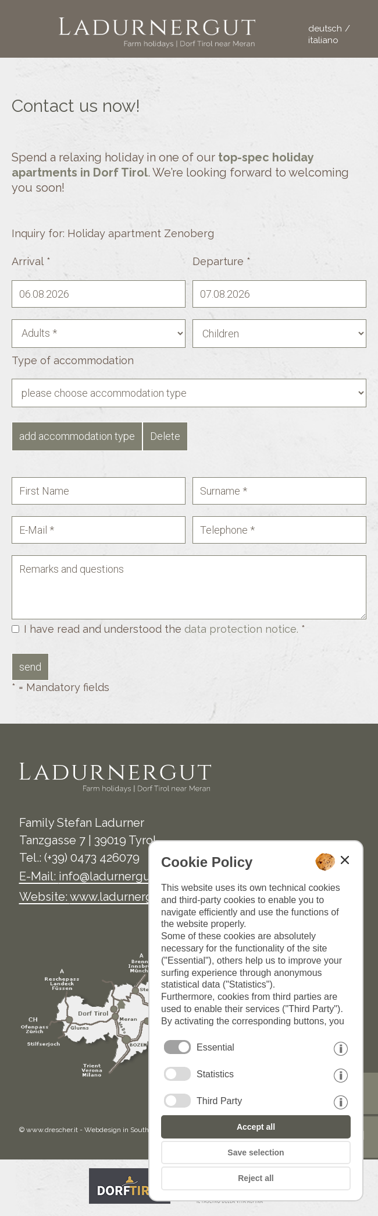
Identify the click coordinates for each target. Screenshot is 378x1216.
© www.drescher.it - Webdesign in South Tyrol (92, 1130)
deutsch (325, 28)
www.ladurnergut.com (130, 897)
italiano (323, 40)
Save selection (255, 1152)
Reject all (255, 1178)
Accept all (256, 1127)
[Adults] (99, 333)
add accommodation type (77, 436)
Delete (165, 436)
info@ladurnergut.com (120, 876)
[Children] (279, 333)
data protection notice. (241, 629)
